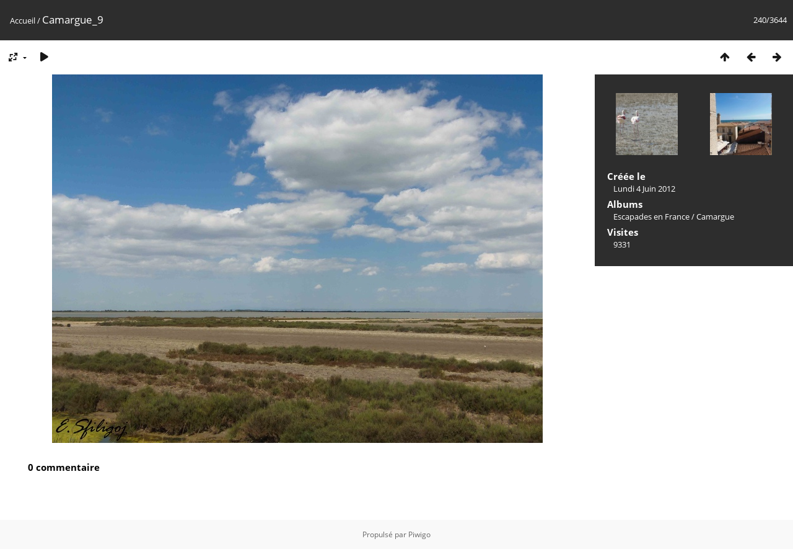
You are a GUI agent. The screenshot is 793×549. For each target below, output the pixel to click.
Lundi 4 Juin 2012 (644, 188)
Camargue (715, 216)
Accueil (22, 20)
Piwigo (419, 534)
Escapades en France (651, 216)
